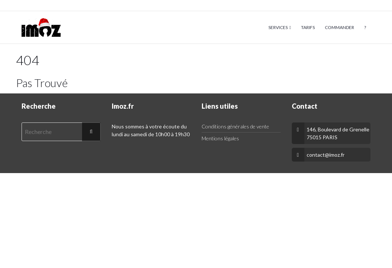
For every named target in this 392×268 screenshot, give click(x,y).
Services (278, 27)
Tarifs (308, 27)
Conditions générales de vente (235, 126)
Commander (339, 27)
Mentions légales (220, 138)
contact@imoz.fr (325, 154)
